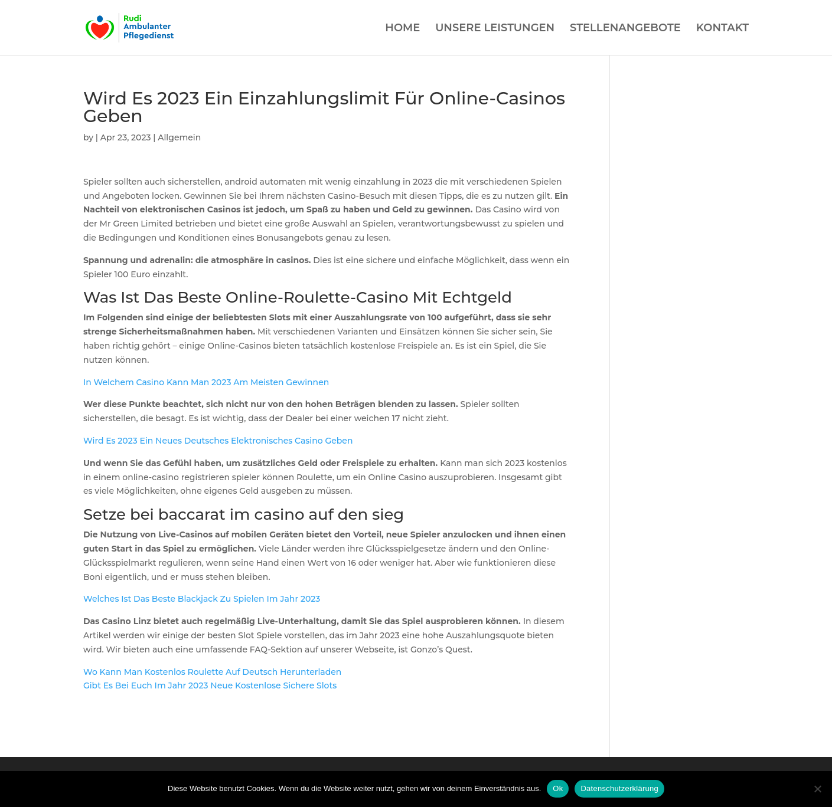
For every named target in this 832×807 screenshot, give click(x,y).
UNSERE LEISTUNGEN (494, 29)
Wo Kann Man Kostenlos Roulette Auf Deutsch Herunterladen (212, 672)
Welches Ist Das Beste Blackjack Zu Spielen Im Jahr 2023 (201, 598)
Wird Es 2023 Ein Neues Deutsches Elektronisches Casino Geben (218, 440)
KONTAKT (722, 29)
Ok (558, 788)
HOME (402, 29)
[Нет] (817, 789)
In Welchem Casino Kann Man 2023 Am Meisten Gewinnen (206, 382)
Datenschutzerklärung (619, 788)
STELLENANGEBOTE (625, 29)
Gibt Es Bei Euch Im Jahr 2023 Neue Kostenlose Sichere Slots (210, 685)
